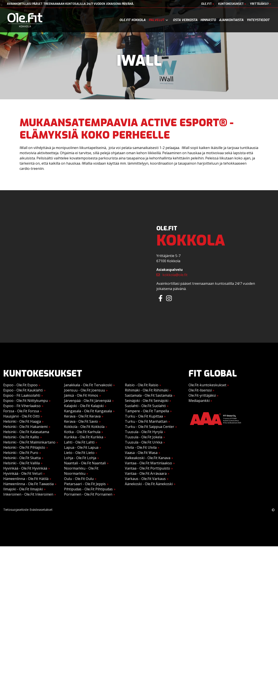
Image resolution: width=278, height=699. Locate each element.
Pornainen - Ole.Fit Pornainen (88, 494)
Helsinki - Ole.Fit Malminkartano (29, 442)
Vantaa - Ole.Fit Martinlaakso (148, 463)
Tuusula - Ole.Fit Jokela (143, 437)
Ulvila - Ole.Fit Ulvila (141, 447)
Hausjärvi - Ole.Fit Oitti (21, 416)
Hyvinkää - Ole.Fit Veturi (22, 473)
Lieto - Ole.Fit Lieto (79, 452)
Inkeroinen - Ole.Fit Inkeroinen (28, 494)
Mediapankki (200, 400)
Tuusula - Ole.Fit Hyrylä (144, 431)
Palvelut (156, 20)
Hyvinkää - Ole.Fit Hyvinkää (25, 468)
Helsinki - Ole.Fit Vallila (21, 463)
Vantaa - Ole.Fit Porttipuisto (147, 468)
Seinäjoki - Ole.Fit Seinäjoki (146, 400)
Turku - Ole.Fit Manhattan (146, 421)
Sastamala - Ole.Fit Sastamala (148, 395)
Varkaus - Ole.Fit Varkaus (145, 478)
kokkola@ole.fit (171, 274)
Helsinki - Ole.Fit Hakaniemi (25, 426)
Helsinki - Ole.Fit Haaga (22, 421)
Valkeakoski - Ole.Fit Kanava (147, 457)
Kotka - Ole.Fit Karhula (82, 431)
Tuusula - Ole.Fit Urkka (143, 442)
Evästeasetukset (41, 509)
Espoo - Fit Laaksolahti (21, 395)
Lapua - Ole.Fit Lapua (81, 447)
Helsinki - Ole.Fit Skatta (22, 457)
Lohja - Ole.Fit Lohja (80, 457)
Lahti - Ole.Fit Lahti (79, 442)
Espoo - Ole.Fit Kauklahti (23, 390)
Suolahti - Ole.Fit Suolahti (145, 405)
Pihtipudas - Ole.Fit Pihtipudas (88, 489)
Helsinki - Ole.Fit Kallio (21, 437)
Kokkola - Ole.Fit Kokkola (84, 426)
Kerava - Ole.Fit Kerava (82, 416)
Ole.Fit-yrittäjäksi (203, 395)
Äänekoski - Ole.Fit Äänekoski (149, 483)
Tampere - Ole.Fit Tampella (147, 411)
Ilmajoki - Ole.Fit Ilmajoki (23, 489)
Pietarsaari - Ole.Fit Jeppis (85, 483)
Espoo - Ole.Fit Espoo (20, 385)
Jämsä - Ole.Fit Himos (81, 395)
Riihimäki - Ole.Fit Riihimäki (146, 390)
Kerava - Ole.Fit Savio (81, 421)
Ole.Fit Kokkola (132, 20)
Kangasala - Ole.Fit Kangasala (88, 411)
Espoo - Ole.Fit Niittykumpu (25, 400)
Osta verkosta (185, 20)
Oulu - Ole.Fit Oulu (79, 478)
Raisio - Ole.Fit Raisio (141, 385)
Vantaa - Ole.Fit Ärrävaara (146, 473)
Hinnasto (208, 20)
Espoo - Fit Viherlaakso (22, 405)
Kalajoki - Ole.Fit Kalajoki (84, 405)
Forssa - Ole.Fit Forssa (21, 411)
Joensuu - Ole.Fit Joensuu (84, 390)
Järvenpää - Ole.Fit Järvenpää (87, 400)
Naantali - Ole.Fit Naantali (85, 463)
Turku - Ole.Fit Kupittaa (144, 416)
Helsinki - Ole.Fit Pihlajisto (24, 447)
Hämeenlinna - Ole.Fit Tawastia (28, 483)
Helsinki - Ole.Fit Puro (20, 452)
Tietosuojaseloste (16, 509)
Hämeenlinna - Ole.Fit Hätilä (25, 478)
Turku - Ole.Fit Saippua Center (149, 426)
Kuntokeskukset (232, 4)
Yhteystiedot (258, 20)
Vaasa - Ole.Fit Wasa (141, 452)
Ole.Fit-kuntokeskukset (209, 385)
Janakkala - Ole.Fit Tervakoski (88, 385)
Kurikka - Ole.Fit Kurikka (83, 437)
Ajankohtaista (231, 20)
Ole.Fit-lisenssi (201, 390)
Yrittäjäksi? (260, 4)
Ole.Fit (207, 4)
